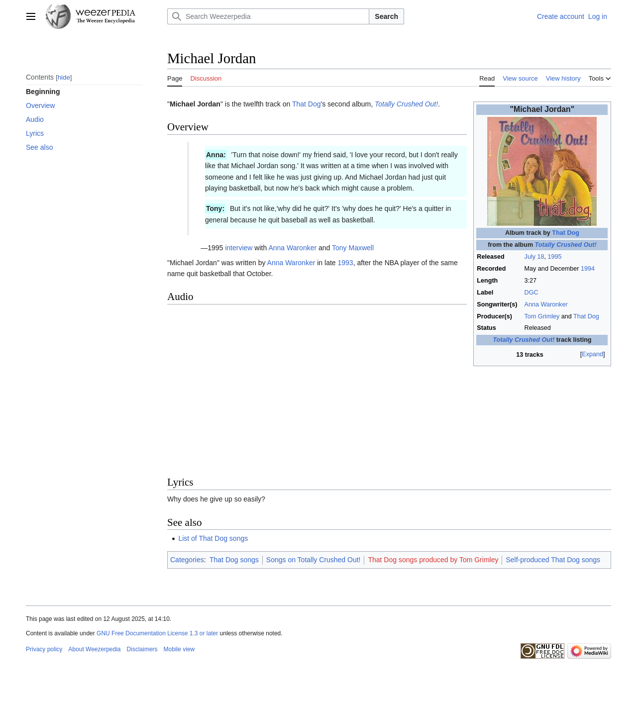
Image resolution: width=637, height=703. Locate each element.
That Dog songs (234, 560)
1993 (345, 263)
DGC (531, 292)
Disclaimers (142, 649)
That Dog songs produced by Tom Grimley (433, 560)
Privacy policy (44, 649)
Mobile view (179, 649)
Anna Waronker (546, 304)
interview (238, 248)
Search (386, 16)
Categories (187, 560)
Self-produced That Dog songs (553, 560)
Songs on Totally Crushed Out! (313, 560)
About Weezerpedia (94, 649)
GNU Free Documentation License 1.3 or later (157, 633)
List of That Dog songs (213, 538)
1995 (554, 256)
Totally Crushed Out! (566, 244)
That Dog (565, 232)
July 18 (534, 256)
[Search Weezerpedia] (268, 16)
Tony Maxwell (353, 248)
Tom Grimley (542, 316)
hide (64, 77)
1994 (588, 268)
